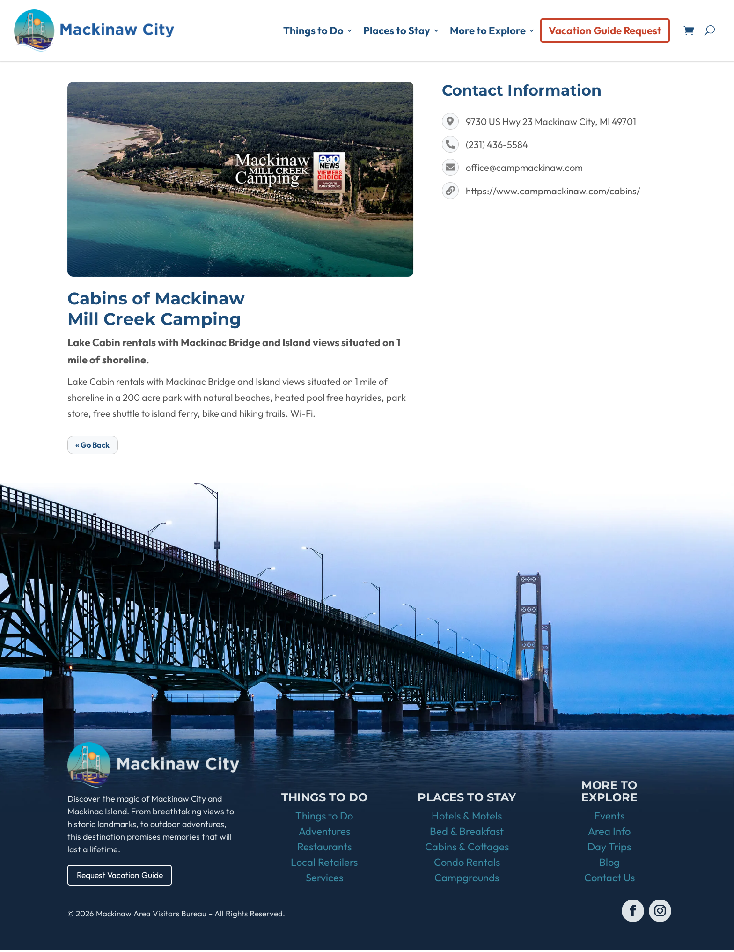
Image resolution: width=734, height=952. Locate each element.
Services (324, 879)
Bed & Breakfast (467, 833)
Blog (609, 864)
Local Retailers (324, 864)
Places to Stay (396, 30)
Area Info (609, 833)
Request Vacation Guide (121, 876)
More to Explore (488, 30)
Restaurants (324, 848)
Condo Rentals (467, 864)
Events (609, 817)
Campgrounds (466, 879)
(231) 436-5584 (497, 144)
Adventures (324, 833)
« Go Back (95, 445)
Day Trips (609, 848)
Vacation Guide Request (605, 30)
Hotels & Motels (467, 817)
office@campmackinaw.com (524, 167)
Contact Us (609, 879)
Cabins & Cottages (467, 848)
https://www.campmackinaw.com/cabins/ (553, 191)
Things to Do (313, 30)
